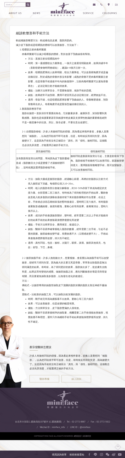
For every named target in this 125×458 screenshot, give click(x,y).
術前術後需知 (77, 454)
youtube (119, 454)
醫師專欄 (44, 378)
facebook (89, 454)
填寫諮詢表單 (59, 454)
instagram (101, 454)
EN (116, 4)
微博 (113, 454)
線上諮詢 (76, 378)
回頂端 (118, 447)
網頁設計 (78, 436)
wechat (107, 454)
